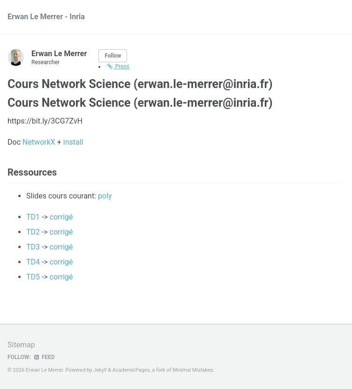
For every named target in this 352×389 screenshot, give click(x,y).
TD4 (33, 261)
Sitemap (21, 344)
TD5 (33, 276)
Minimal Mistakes (192, 370)
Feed (44, 357)
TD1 (33, 217)
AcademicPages (131, 370)
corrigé (61, 217)
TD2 (33, 232)
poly (105, 195)
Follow (113, 55)
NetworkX (38, 142)
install (73, 142)
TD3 (33, 246)
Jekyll (99, 370)
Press (117, 66)
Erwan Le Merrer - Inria (46, 16)
